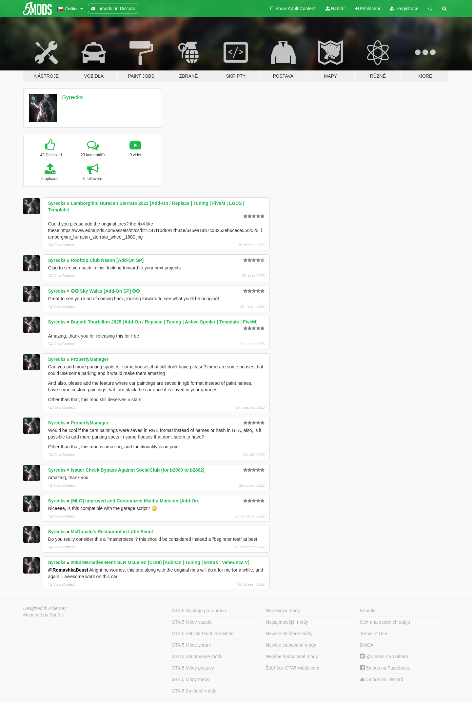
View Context (62, 245)
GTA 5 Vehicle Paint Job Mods (202, 633)
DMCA (366, 645)
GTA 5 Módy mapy (190, 679)
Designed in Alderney (45, 608)
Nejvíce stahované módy (291, 645)
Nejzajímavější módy (287, 622)
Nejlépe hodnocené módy (292, 656)
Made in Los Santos (43, 614)
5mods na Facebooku (385, 668)
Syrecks (72, 97)
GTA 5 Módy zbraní (191, 645)
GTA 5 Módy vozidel (192, 622)
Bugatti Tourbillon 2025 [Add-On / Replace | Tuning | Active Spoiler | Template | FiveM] (164, 321)
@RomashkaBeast (68, 570)
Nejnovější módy (283, 610)
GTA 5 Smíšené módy (194, 690)
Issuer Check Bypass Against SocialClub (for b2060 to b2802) (138, 470)
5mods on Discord (381, 679)
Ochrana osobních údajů (385, 622)
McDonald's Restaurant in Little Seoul (112, 531)
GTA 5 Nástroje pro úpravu (199, 610)
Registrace (404, 8)
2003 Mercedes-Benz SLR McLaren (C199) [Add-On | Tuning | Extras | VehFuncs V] (160, 562)
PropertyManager (89, 359)
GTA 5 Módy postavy (193, 668)
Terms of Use (373, 633)
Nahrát (335, 8)
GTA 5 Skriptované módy (197, 656)
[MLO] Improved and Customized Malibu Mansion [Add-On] (135, 500)
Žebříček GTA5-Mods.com (292, 668)
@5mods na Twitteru (384, 656)
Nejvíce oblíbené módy (289, 633)
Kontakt (367, 610)
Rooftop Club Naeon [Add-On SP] (107, 260)
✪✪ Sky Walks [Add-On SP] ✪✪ (105, 291)
